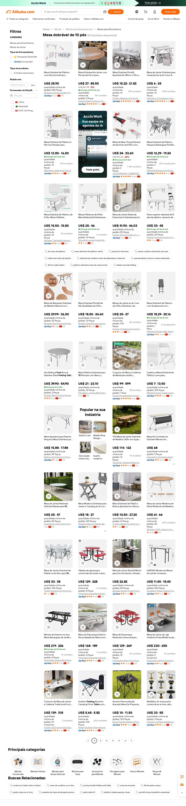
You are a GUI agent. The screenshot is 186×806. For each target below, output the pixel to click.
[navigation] (23, 385)
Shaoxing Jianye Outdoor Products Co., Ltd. (58, 92)
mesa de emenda (126, 785)
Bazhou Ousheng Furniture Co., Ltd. (58, 457)
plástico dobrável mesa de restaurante (88, 265)
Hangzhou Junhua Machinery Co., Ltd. (92, 393)
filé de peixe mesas (151, 785)
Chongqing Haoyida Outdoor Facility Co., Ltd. (92, 593)
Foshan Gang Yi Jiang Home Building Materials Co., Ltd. (58, 395)
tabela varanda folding (124, 265)
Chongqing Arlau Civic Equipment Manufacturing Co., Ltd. (127, 660)
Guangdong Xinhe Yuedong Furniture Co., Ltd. (161, 660)
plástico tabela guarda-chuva (115, 792)
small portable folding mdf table (95, 785)
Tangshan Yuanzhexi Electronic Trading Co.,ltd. (127, 462)
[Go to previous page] (88, 740)
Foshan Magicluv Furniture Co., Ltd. (127, 98)
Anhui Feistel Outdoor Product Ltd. (127, 722)
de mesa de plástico (55, 251)
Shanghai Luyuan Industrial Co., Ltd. (92, 240)
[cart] (146, 12)
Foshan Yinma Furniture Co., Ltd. (161, 237)
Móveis (57, 29)
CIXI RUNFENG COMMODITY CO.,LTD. (127, 173)
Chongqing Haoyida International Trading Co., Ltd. (92, 658)
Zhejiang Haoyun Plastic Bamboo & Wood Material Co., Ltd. (92, 524)
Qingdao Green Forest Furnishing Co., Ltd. (127, 591)
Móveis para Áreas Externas (79, 29)
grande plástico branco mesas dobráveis (150, 258)
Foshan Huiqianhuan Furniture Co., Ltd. (127, 329)
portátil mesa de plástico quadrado (153, 792)
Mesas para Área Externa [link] (109, 29)
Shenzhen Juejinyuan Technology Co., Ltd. (58, 170)
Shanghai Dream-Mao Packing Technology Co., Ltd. (161, 331)
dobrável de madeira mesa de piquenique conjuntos (101, 258)
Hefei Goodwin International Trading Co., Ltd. (92, 727)
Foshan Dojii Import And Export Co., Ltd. (58, 727)
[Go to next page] (131, 740)
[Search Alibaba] (72, 11)
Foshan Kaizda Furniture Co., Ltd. (127, 524)
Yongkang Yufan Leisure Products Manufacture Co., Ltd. (161, 591)
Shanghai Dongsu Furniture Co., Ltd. (161, 170)
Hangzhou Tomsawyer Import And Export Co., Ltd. (161, 98)
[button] (105, 12)
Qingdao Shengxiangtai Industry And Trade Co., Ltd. (58, 323)
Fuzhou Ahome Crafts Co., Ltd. (127, 235)
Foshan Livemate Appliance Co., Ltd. (161, 722)
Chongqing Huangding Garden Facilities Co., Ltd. (58, 660)
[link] (182, 777)
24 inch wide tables (54, 265)
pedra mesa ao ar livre (21, 792)
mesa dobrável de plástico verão (87, 251)
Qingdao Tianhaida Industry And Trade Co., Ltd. (58, 240)
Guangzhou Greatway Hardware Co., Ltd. (161, 457)
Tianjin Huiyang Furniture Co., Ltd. (58, 591)
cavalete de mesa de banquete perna (56, 792)
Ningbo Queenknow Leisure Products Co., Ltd (92, 323)
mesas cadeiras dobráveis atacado (151, 251)
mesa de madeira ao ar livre (60, 785)
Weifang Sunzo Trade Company (161, 393)
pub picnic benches (119, 251)
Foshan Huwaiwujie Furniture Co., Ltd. (127, 395)
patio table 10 (87, 792)
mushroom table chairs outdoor (25, 785)
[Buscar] (116, 11)
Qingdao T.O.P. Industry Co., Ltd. (161, 529)
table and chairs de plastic (58, 258)
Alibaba (46, 29)
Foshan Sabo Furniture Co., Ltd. (92, 101)
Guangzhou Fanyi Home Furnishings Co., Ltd (58, 524)
